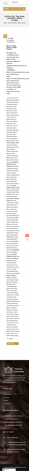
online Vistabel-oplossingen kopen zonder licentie (11, 286)
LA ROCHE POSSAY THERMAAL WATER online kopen (12, 275)
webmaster (12, 42)
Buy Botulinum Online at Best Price (14, 416)
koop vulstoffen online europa (16, 23)
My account (8, 394)
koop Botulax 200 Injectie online (11, 179)
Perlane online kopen (11, 290)
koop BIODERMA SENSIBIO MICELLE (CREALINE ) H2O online (12, 164)
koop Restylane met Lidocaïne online (12, 226)
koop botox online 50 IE (12, 170)
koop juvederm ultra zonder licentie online (12, 211)
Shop (6, 400)
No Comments (10, 40)
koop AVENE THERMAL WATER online (12, 143)
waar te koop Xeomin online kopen (12, 325)
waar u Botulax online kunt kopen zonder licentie (12, 331)
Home (5, 23)
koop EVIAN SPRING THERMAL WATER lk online (12, 188)
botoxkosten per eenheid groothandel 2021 (12, 104)
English (6, 470)
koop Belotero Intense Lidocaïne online (12, 153)
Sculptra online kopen (11, 303)
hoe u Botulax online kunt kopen (11, 119)
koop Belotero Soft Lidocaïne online (12, 160)
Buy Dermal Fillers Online (11, 419)
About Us (7, 397)
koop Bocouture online (12, 168)
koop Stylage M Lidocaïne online (12, 247)
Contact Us (8, 403)
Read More (13, 343)
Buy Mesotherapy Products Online (14, 422)
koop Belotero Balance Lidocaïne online (12, 149)
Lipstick (11, 338)
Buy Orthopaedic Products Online (13, 425)
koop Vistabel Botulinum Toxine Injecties (11, 262)
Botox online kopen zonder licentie (11, 47)
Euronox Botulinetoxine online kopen (11, 110)
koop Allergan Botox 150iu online (11, 136)
